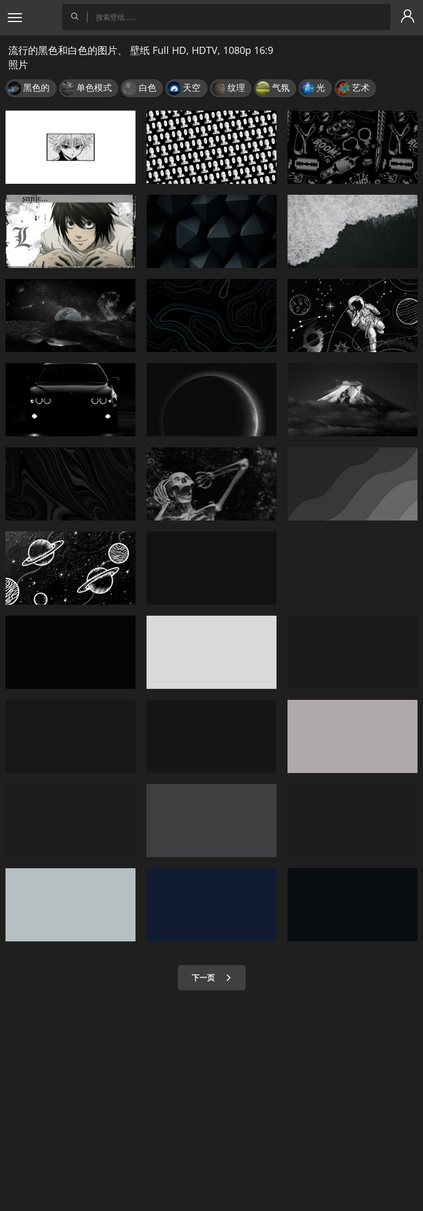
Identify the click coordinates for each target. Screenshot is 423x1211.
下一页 (212, 977)
